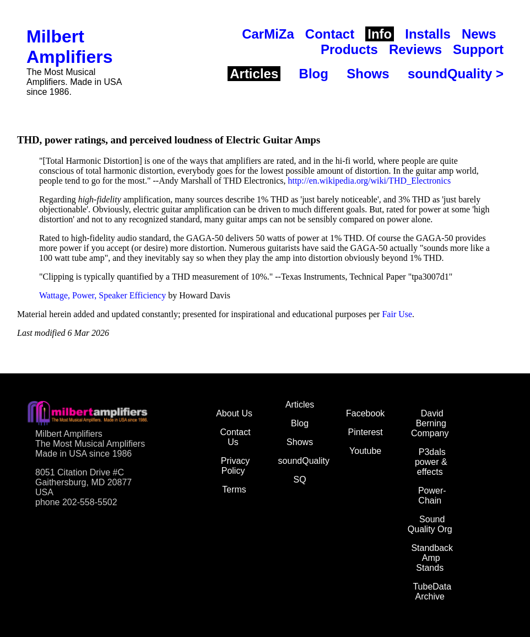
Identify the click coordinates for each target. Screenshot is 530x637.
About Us (234, 413)
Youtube (365, 451)
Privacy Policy (235, 465)
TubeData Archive (432, 591)
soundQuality (303, 460)
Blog (313, 73)
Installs (428, 33)
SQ (300, 479)
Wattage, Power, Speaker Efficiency (102, 295)
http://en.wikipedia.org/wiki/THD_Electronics (369, 180)
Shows (368, 73)
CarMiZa (268, 33)
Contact (329, 33)
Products (349, 49)
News (479, 33)
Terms (234, 489)
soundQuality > (456, 73)
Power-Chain (432, 495)
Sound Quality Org (430, 524)
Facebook (365, 413)
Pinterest (365, 432)
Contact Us (235, 437)
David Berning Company (429, 423)
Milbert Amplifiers (69, 46)
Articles (254, 73)
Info (379, 33)
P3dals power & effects (431, 462)
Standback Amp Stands (432, 557)
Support (478, 49)
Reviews (415, 49)
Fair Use (397, 314)
